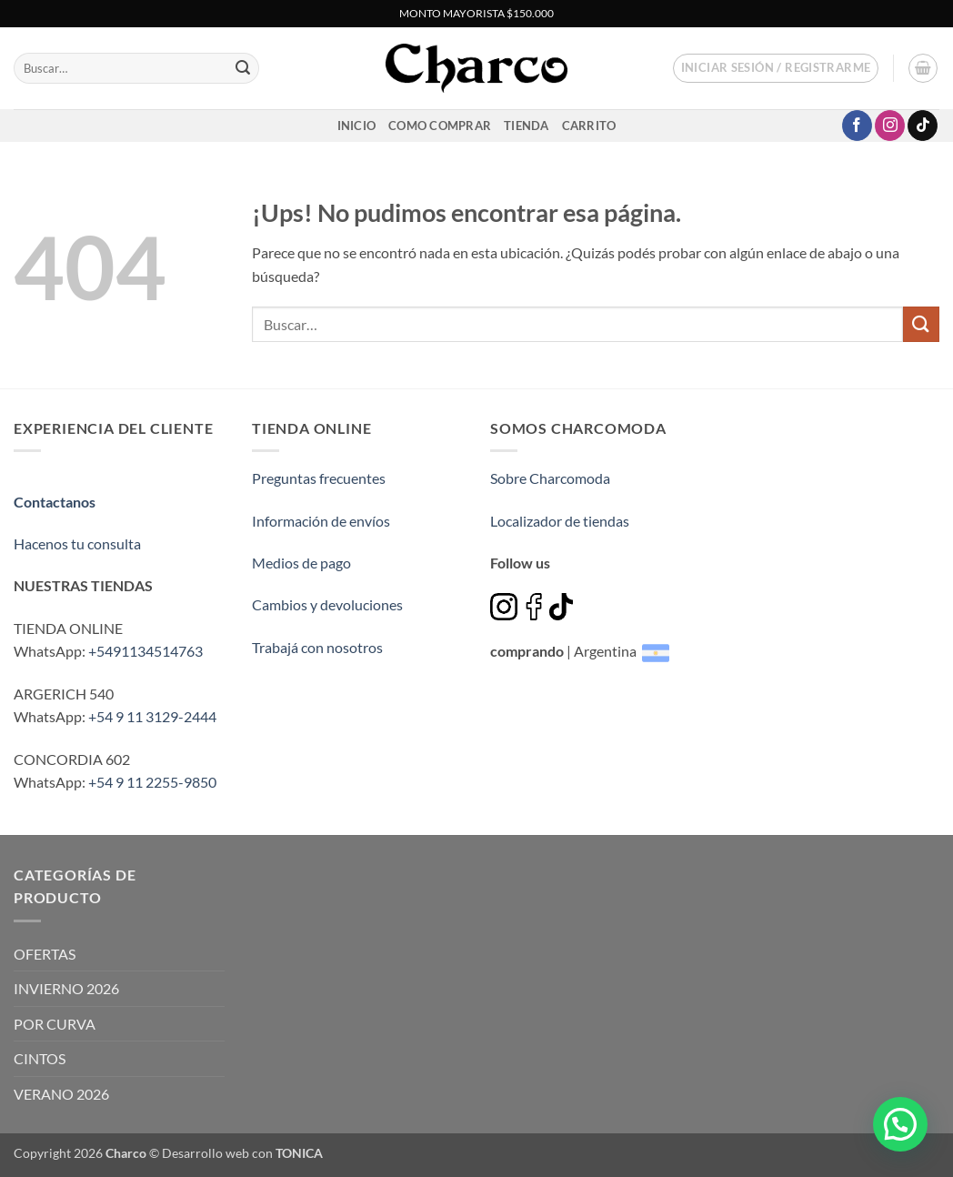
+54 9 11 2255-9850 (152, 781)
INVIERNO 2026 (66, 988)
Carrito (589, 125)
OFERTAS (44, 953)
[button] (776, 68)
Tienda (526, 125)
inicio (356, 125)
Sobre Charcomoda (550, 478)
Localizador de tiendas (559, 520)
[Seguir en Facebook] (857, 125)
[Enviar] (242, 68)
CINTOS (39, 1058)
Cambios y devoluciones (327, 604)
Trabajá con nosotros (317, 647)
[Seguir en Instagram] (890, 125)
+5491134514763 (145, 650)
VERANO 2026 (61, 1093)
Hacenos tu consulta (77, 543)
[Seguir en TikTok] (923, 125)
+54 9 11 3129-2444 (152, 716)
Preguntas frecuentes (319, 478)
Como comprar (439, 125)
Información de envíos (321, 520)
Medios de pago (301, 562)
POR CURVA (54, 1023)
